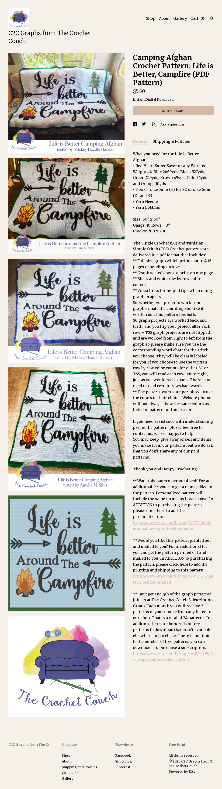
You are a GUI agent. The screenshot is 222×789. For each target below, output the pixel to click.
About (164, 18)
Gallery (180, 18)
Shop (151, 18)
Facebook (123, 755)
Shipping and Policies (79, 767)
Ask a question (172, 124)
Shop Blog (123, 761)
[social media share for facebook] (135, 124)
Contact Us (70, 773)
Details (140, 141)
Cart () (197, 18)
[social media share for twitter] (144, 124)
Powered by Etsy (182, 771)
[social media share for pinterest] (153, 124)
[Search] (212, 19)
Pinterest (122, 767)
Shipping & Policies (171, 141)
